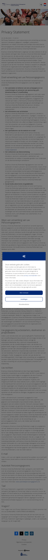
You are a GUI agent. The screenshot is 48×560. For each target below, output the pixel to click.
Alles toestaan (24, 293)
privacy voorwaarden (30, 275)
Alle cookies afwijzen (24, 304)
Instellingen (24, 299)
